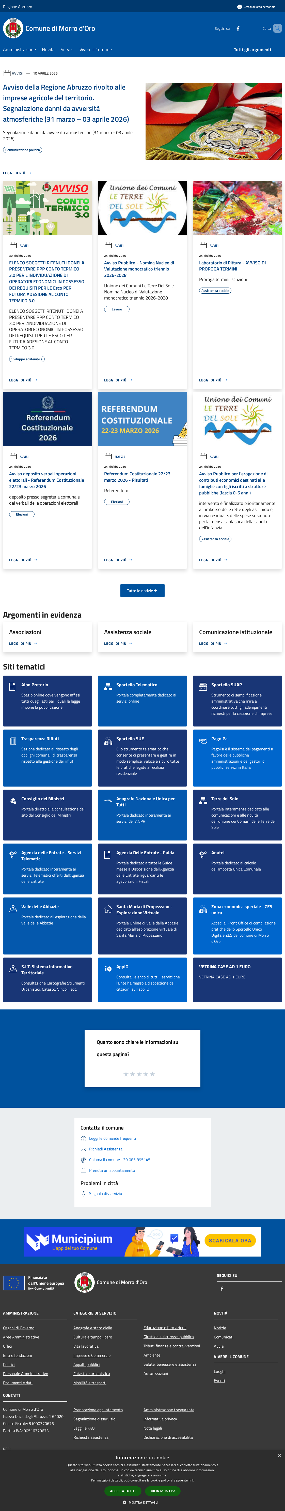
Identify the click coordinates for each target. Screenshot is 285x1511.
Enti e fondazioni (17, 1355)
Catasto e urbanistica (91, 1374)
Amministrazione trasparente (169, 1410)
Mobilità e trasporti (89, 1383)
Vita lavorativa (86, 1346)
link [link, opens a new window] (191, 1480)
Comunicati (223, 1337)
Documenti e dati (18, 1383)
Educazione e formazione (165, 1327)
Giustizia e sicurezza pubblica (169, 1337)
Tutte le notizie (142, 591)
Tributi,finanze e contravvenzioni (172, 1346)
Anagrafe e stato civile (92, 1328)
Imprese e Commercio (91, 1355)
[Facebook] (231, 28)
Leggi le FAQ (84, 1428)
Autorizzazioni (156, 1373)
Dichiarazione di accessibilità (168, 1437)
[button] (142, 1502)
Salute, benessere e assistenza (170, 1364)
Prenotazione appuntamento (98, 1410)
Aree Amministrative (21, 1337)
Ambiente (152, 1355)
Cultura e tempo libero (92, 1337)
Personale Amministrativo (25, 1374)
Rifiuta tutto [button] (163, 1491)
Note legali (153, 1428)
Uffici (7, 1346)
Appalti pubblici (86, 1364)
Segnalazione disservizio (94, 1419)
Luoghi (220, 1371)
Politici (9, 1364)
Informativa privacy (160, 1419)
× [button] (279, 1456)
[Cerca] (276, 28)
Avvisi (17, 73)
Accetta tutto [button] (123, 1491)
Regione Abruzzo (17, 7)
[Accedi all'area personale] (256, 7)
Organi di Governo (18, 1328)
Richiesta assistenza (90, 1437)
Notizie (114, 456)
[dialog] (142, 1480)
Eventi (219, 1380)
